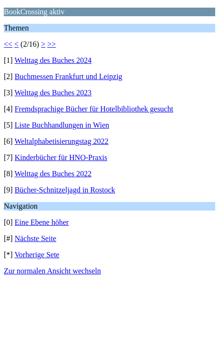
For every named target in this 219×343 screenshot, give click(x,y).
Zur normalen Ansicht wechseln (52, 271)
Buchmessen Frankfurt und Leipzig (68, 76)
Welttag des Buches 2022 (52, 174)
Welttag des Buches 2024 (52, 60)
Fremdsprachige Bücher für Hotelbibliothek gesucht (94, 109)
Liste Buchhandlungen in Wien (62, 125)
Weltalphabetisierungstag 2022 (61, 141)
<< (8, 44)
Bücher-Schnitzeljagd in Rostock (65, 190)
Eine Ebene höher (42, 222)
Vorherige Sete (36, 255)
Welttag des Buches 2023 (52, 93)
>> (51, 44)
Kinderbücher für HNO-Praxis (61, 157)
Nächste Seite (36, 238)
